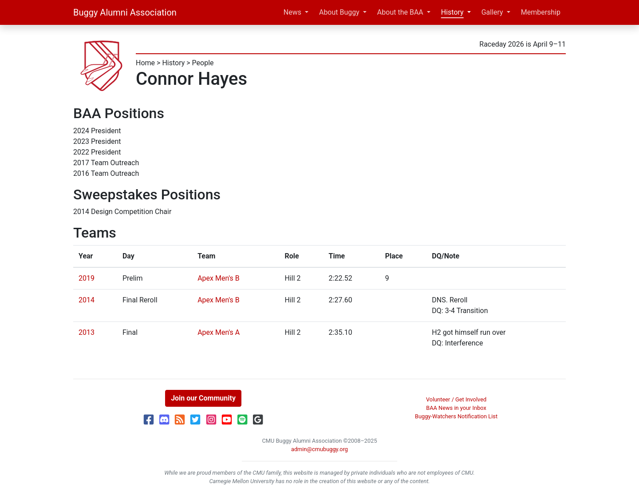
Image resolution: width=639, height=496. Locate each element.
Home (145, 63)
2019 (87, 278)
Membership (540, 12)
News (292, 12)
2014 (87, 300)
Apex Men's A (218, 332)
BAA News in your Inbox (456, 408)
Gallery (492, 12)
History (452, 12)
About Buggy (339, 12)
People (203, 63)
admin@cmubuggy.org (319, 449)
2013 (87, 332)
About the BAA (400, 12)
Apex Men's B (218, 278)
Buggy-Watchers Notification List (456, 416)
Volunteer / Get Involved (456, 399)
